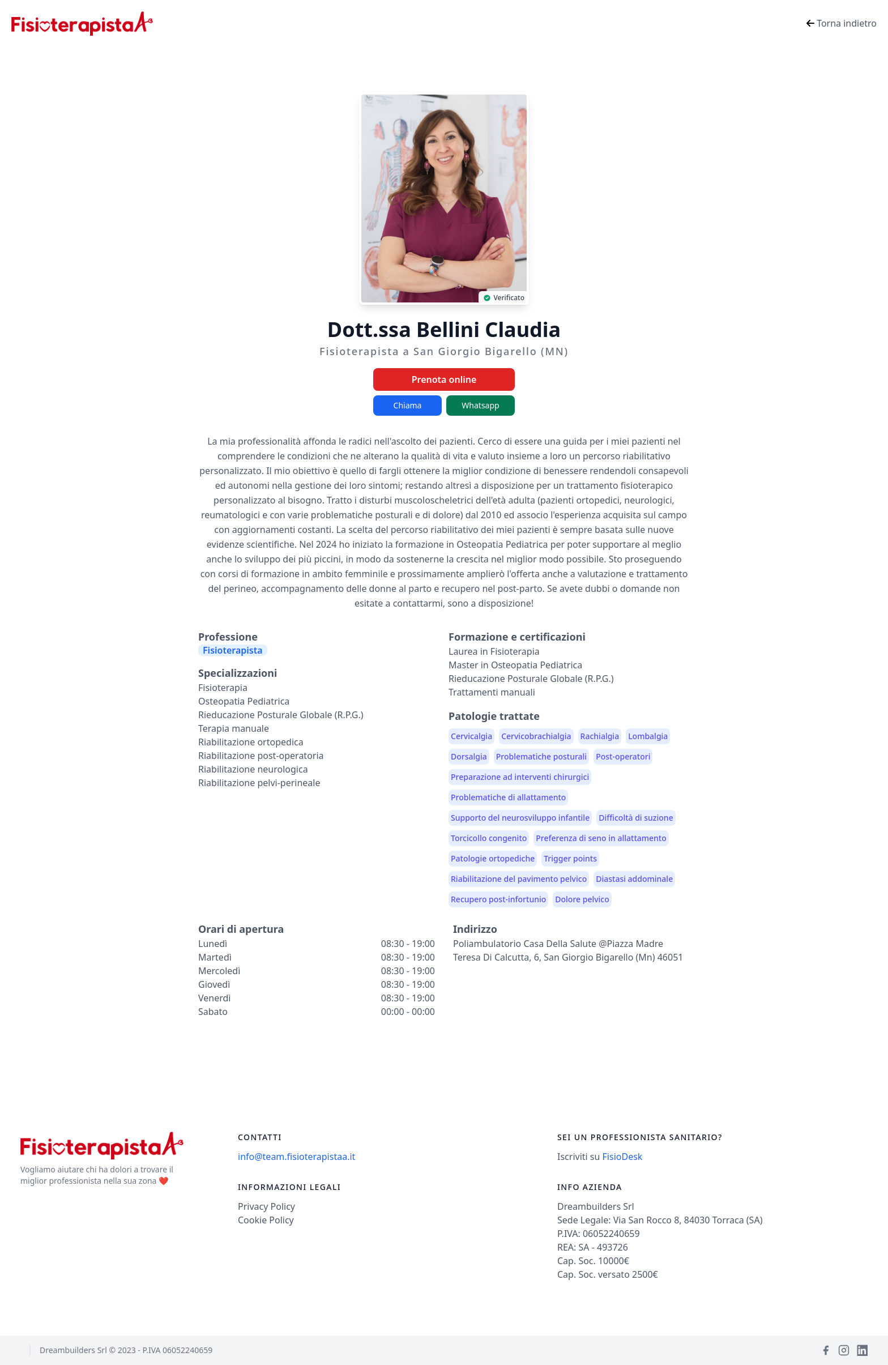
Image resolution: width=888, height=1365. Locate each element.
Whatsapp (480, 405)
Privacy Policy (266, 1206)
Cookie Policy (266, 1220)
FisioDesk (623, 1156)
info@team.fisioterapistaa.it (296, 1156)
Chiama (408, 405)
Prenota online (444, 379)
